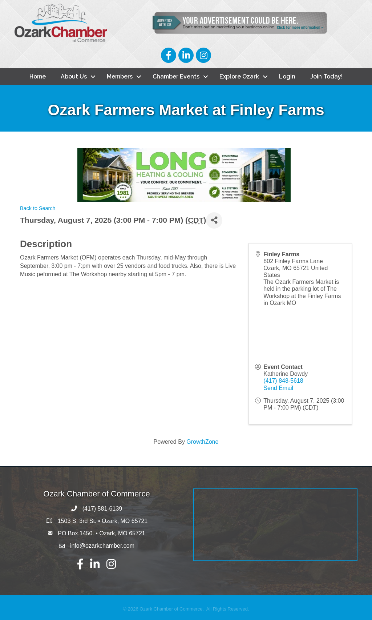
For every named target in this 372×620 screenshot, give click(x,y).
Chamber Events (176, 76)
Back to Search (38, 208)
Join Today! (326, 76)
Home (37, 76)
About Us (74, 76)
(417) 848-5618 (283, 381)
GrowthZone (202, 442)
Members (120, 76)
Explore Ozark (239, 76)
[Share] (214, 220)
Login (287, 76)
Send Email (278, 388)
